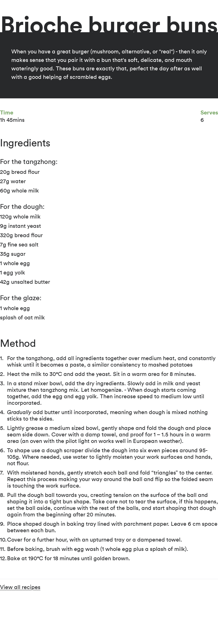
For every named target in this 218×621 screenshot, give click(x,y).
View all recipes (20, 587)
